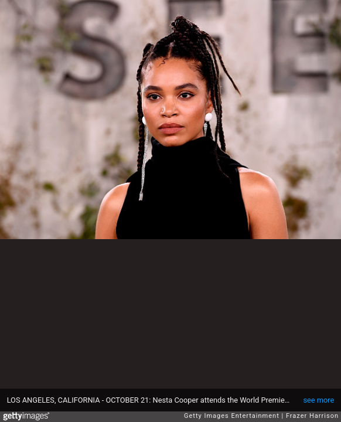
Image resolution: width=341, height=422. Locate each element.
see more (318, 400)
